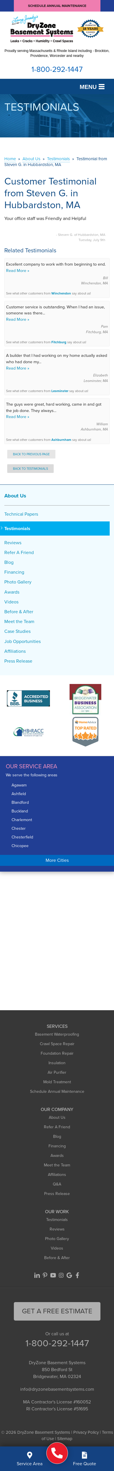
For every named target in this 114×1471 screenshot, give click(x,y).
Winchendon (61, 293)
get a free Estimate (57, 1311)
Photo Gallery (17, 582)
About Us (15, 495)
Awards (11, 592)
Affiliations (15, 651)
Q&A (57, 1184)
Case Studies (17, 631)
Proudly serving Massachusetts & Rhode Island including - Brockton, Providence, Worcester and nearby (57, 53)
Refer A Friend (19, 552)
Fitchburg (58, 342)
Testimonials (17, 528)
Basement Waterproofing (57, 1034)
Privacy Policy (86, 1432)
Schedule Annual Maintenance (57, 5)
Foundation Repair (57, 1053)
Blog (9, 562)
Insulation (57, 1063)
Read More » (17, 270)
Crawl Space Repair (57, 1044)
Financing (14, 572)
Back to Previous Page (31, 454)
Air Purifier (57, 1072)
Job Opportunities (22, 641)
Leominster (59, 391)
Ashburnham (61, 439)
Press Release (18, 661)
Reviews (12, 542)
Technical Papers (21, 514)
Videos (11, 602)
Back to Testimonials (30, 468)
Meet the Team (19, 621)
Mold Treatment (57, 1082)
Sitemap (64, 1438)
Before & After (18, 611)
